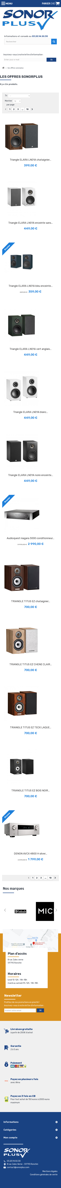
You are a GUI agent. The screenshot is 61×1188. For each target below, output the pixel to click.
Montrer (8, 101)
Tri (6, 95)
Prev (5, 910)
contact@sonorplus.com (18, 1167)
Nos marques (13, 888)
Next (56, 910)
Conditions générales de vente (43, 1175)
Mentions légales (49, 1171)
